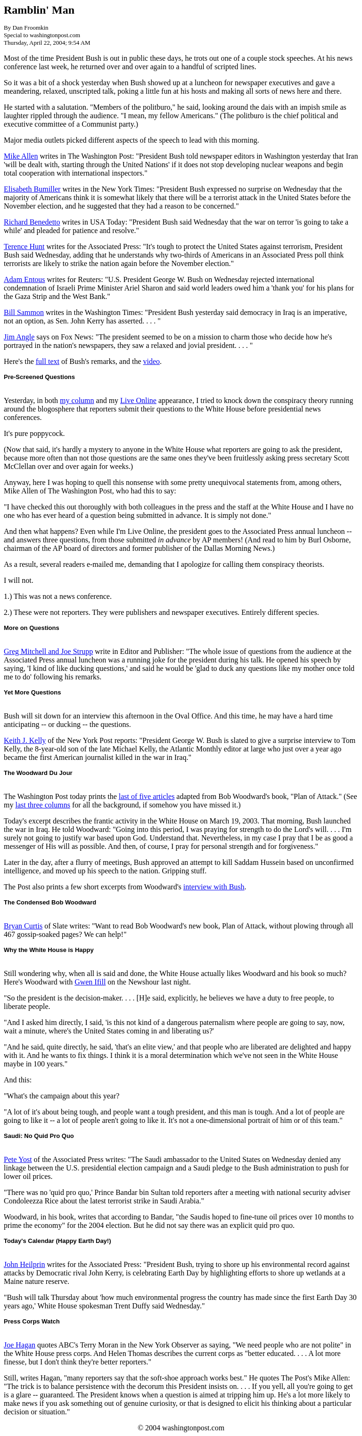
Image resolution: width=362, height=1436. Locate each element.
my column (77, 400)
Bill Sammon (24, 312)
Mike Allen (21, 156)
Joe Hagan (19, 1345)
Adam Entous (24, 279)
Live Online (138, 400)
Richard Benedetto (32, 222)
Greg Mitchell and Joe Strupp (48, 651)
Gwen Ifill (90, 982)
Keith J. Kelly (25, 740)
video (151, 361)
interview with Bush (214, 887)
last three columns (42, 805)
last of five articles (147, 796)
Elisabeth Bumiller (32, 189)
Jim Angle (19, 337)
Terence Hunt (24, 246)
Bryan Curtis (23, 926)
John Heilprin (24, 1264)
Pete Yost (18, 1159)
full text (47, 361)
